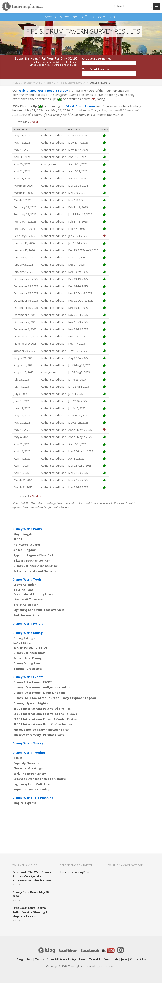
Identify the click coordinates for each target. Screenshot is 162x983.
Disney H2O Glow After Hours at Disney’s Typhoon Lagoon (55, 698)
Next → (36, 122)
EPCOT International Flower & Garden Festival (46, 719)
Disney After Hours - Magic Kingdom (39, 693)
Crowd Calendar (25, 585)
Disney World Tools (27, 580)
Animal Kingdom (25, 550)
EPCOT (18, 539)
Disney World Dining (27, 633)
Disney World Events (27, 677)
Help (29, 959)
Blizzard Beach (24, 561)
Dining (50, 82)
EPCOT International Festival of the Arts (42, 709)
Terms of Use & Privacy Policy (55, 959)
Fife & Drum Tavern (72, 82)
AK (31, 648)
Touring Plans (23, 590)
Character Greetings (28, 768)
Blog (19, 959)
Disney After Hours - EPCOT (33, 682)
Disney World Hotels (27, 624)
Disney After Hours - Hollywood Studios (42, 687)
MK (16, 648)
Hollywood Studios (27, 545)
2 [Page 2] (30, 122)
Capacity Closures (26, 763)
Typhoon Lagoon (26, 555)
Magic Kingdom (24, 534)
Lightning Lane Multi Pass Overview (39, 610)
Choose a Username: (96, 59)
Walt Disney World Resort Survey (43, 91)
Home (16, 82)
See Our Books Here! (119, 17)
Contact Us (138, 959)
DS (45, 648)
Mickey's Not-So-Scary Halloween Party (41, 730)
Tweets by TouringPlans (75, 872)
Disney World (33, 82)
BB (40, 648)
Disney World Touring (28, 753)
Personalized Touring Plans (33, 594)
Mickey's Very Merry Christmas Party (39, 735)
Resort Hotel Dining (28, 658)
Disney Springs (24, 566)
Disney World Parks (27, 529)
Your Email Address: (96, 69)
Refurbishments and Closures (35, 571)
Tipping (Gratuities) (28, 669)
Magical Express (25, 803)
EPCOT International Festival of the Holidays (45, 714)
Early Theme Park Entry (30, 774)
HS (26, 648)
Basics (18, 758)
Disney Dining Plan (27, 663)
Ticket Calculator (26, 605)
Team (82, 959)
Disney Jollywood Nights (31, 703)
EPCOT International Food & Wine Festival (43, 724)
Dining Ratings (24, 638)
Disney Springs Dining (29, 653)
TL (35, 648)
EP (21, 648)
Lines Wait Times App (29, 599)
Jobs (124, 959)
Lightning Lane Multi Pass (32, 784)
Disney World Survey (27, 743)
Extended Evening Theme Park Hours (40, 779)
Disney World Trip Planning (32, 798)
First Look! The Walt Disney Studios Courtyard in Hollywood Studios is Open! (32, 876)
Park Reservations (26, 615)
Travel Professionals (103, 959)
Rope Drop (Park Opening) (32, 789)
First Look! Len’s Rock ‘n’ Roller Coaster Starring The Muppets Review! (31, 912)
